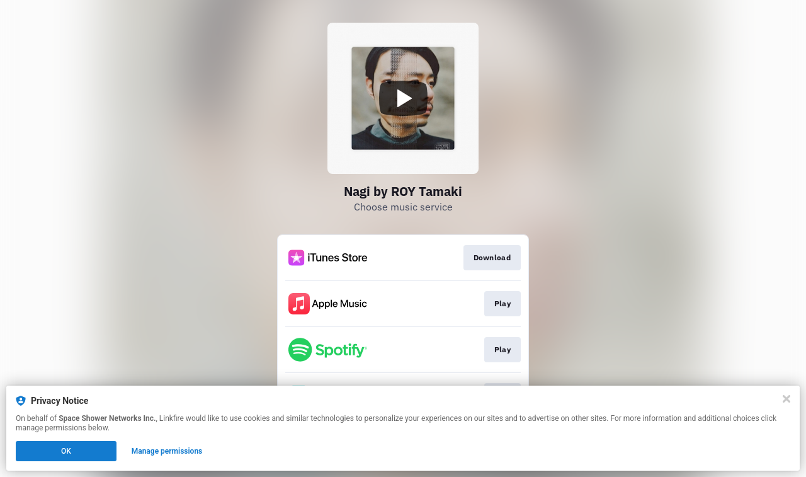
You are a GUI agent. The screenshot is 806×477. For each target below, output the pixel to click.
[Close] (786, 399)
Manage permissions (167, 451)
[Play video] (403, 98)
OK (66, 451)
